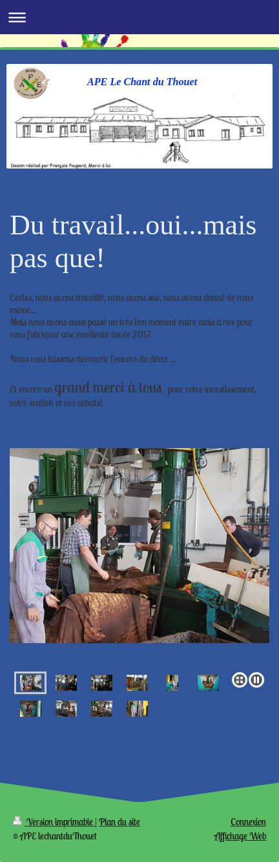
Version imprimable (54, 822)
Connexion (248, 822)
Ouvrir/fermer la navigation (139, 17)
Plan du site (119, 822)
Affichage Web (240, 836)
